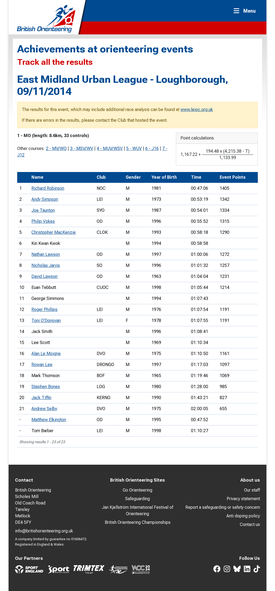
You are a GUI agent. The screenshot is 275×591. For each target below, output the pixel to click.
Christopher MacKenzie (53, 232)
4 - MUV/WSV (110, 148)
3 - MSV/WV (81, 148)
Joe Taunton (43, 210)
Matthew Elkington (48, 419)
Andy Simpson (44, 199)
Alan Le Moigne (46, 353)
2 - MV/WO (56, 148)
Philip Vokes (43, 221)
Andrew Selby (44, 408)
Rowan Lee (41, 364)
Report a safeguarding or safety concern (222, 507)
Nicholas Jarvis (45, 265)
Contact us (250, 524)
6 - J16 (152, 148)
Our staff (252, 490)
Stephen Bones (45, 386)
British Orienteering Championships (138, 522)
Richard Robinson (47, 188)
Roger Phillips (44, 309)
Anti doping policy (243, 515)
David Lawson (44, 276)
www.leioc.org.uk (196, 109)
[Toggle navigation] (246, 11)
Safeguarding (137, 498)
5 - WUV (134, 148)
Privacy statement (243, 498)
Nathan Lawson (45, 254)
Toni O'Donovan (46, 320)
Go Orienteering (137, 490)
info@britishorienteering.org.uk (44, 530)
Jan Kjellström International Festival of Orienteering (137, 510)
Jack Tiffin (41, 397)
